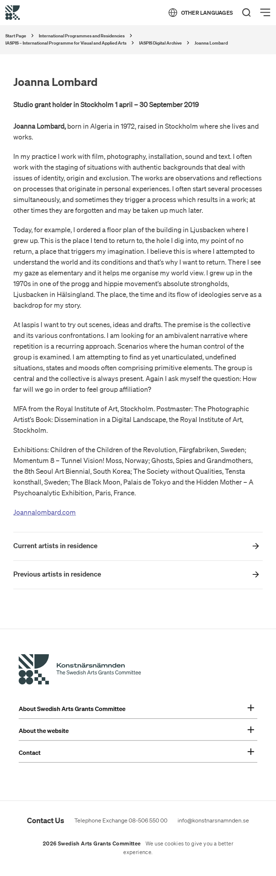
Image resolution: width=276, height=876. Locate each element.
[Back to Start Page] (12, 12)
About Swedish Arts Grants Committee (136, 709)
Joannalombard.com (44, 512)
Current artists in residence (55, 545)
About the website (136, 730)
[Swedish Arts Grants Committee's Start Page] (80, 670)
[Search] (246, 12)
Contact (136, 752)
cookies (174, 843)
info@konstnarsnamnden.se (213, 820)
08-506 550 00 (148, 820)
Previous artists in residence (57, 574)
